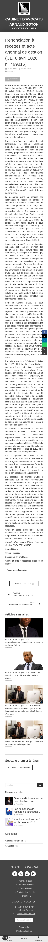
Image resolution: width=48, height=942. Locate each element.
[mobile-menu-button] (23, 939)
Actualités (9, 846)
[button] (5, 938)
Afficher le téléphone (26, 914)
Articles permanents (14, 841)
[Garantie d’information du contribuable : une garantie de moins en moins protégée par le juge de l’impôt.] (9, 801)
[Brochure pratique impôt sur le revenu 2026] (9, 822)
